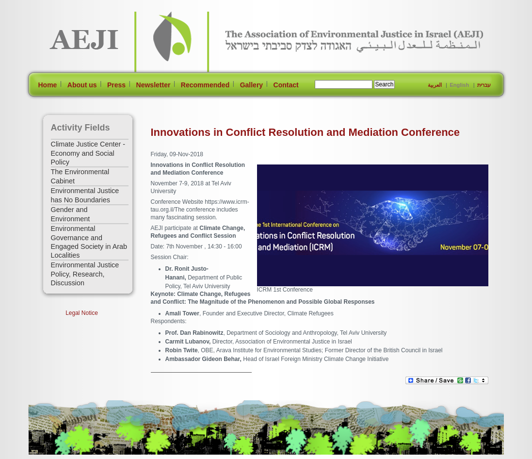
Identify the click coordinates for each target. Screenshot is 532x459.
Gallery (251, 85)
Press (116, 85)
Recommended (205, 85)
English (459, 85)
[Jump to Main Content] (59, 454)
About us (82, 85)
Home (47, 85)
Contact (286, 85)
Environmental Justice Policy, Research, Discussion (85, 274)
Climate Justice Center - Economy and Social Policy (88, 153)
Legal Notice (81, 313)
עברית (484, 85)
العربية (435, 85)
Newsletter (153, 85)
